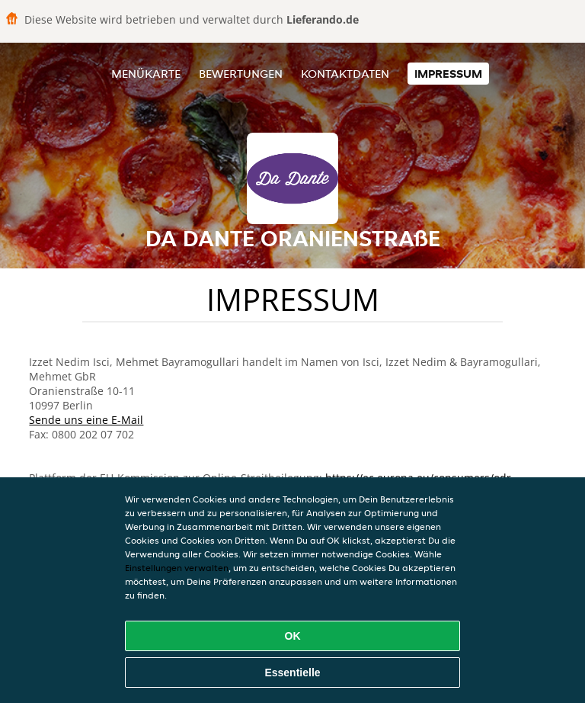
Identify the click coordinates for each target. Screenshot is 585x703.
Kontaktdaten (345, 74)
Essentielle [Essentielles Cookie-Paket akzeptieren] (292, 672)
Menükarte (146, 74)
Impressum (448, 74)
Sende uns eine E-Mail (86, 419)
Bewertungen (241, 74)
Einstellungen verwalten (177, 567)
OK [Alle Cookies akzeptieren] (293, 636)
